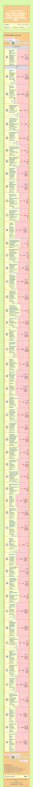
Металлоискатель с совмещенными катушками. (14, 241)
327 (14, 101)
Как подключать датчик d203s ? (12, 331)
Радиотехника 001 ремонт (13, 265)
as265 (16, 490)
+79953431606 (12, 404)
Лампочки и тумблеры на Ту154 (12, 556)
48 (14, 83)
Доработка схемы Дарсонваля (12, 183)
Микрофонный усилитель (13, 133)
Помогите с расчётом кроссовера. (12, 411)
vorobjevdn (11, 177)
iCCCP (10, 514)
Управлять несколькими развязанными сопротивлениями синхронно (14, 308)
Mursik (10, 298)
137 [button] (25, 43)
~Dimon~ (11, 94)
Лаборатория (21, 13)
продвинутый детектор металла (13, 666)
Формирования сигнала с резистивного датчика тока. (13, 251)
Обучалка (15, 15)
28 (13, 355)
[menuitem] (8, 25)
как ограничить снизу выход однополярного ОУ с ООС (13, 449)
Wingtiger (11, 336)
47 (12, 83)
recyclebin (11, 479)
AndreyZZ (11, 76)
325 (14, 100)
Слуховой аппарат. (12, 679)
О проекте (22, 18)
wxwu (16, 216)
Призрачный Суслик (12, 188)
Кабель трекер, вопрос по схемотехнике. (13, 361)
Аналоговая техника (12, 35)
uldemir (10, 429)
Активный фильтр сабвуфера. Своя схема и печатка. (12, 171)
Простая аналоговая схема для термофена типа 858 (12, 278)
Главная (8, 13)
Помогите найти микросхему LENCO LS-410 (12, 653)
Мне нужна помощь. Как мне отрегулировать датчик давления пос (13, 198)
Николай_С (11, 231)
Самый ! (11, 268)
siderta (16, 442)
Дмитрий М (11, 572)
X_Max (16, 598)
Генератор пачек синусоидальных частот (14, 148)
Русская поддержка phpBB (16, 782)
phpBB (15, 779)
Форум (15, 20)
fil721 (10, 745)
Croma (16, 701)
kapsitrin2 (11, 531)
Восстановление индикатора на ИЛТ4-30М (14, 159)
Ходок (16, 245)
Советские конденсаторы (13, 638)
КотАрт (16, 18)
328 (14, 102)
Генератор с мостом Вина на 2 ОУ (12, 606)
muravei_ (11, 313)
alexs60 (10, 611)
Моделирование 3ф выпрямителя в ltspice (13, 486)
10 (16, 648)
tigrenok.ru (11, 61)
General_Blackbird (13, 545)
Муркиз (16, 203)
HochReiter (11, 366)
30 (13, 356)
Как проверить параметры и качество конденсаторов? (14, 212)
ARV (15, 322)
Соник (10, 728)
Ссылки (21, 15)
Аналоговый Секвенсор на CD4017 (12, 424)
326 (12, 101)
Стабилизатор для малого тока (13, 462)
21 (16, 142)
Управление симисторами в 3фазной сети (13, 580)
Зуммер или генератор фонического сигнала (13, 293)
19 (13, 142)
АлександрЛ (12, 377)
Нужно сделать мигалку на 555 (12, 540)
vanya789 (11, 585)
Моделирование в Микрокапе (13, 106)
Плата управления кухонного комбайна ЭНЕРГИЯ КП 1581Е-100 (12, 625)
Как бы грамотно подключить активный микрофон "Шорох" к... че (12, 524)
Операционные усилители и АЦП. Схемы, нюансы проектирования (14, 121)
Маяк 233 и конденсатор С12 (12, 510)
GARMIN (11, 466)
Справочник (9, 18)
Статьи (9, 15)
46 (10, 83)
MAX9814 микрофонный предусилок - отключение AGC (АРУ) (13, 437)
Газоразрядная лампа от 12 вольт (13, 568)
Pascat (10, 502)
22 (16, 144)
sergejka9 (11, 110)
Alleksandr (11, 137)
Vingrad (10, 283)
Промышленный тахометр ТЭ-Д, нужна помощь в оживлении (14, 473)
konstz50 (11, 683)
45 (14, 82)
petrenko (11, 642)
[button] (10, 43)
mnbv (10, 561)
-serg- (16, 162)
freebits (10, 632)
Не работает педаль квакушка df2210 (12, 711)
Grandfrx (11, 659)
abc (10, 717)
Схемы (14, 13)
